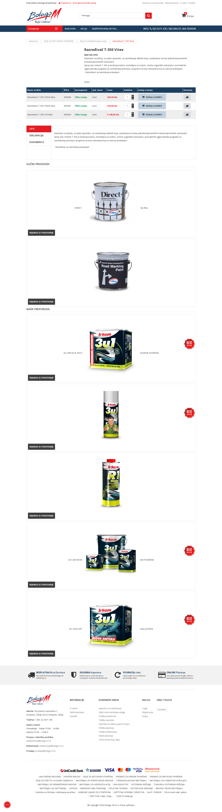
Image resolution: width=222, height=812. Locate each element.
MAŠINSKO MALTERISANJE (93, 788)
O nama (183, 3)
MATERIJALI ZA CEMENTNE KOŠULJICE (168, 780)
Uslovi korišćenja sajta (109, 739)
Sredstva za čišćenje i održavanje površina (55, 792)
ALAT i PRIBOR (154, 792)
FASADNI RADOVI (72, 776)
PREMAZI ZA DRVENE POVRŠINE (131, 776)
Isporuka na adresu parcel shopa (114, 724)
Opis (32, 128)
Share (87, 82)
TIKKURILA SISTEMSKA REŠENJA (169, 784)
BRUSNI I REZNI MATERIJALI (169, 788)
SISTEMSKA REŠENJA (141, 784)
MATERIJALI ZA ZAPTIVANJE (53, 788)
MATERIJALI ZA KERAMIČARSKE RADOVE (57, 784)
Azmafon (162, 709)
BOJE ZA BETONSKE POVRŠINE (59, 41)
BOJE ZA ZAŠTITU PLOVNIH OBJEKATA (54, 780)
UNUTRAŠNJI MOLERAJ (50, 776)
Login (144, 708)
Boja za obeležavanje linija (93, 41)
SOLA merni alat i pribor (175, 792)
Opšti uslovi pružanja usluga (112, 712)
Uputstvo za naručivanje (153, 3)
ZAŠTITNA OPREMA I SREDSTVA (129, 792)
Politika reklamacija (108, 731)
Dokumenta (36, 142)
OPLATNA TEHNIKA (118, 788)
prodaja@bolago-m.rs (45, 751)
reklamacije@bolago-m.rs (52, 745)
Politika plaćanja (106, 728)
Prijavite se (65, 3)
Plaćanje (176, 672)
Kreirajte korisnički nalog (84, 3)
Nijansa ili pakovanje (41, 232)
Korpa (188, 16)
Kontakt (191, 3)
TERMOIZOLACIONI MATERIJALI (131, 780)
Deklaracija (36, 135)
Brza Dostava (50, 672)
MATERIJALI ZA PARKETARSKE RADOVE (94, 780)
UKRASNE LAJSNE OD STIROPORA (94, 792)
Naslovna (70, 28)
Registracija (147, 712)
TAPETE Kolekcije (124, 796)
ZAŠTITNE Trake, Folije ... (101, 796)
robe (132, 672)
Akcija (84, 28)
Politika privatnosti (107, 716)
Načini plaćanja (171, 3)
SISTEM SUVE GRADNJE (141, 788)
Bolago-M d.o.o (112, 805)
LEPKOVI (73, 788)
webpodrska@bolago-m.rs (38, 740)
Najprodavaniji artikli (104, 28)
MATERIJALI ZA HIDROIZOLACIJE (94, 784)
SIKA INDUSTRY (120, 784)
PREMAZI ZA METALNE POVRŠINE (166, 776)
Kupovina (90, 672)
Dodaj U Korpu (152, 97)
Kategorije (33, 28)
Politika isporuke (106, 720)
